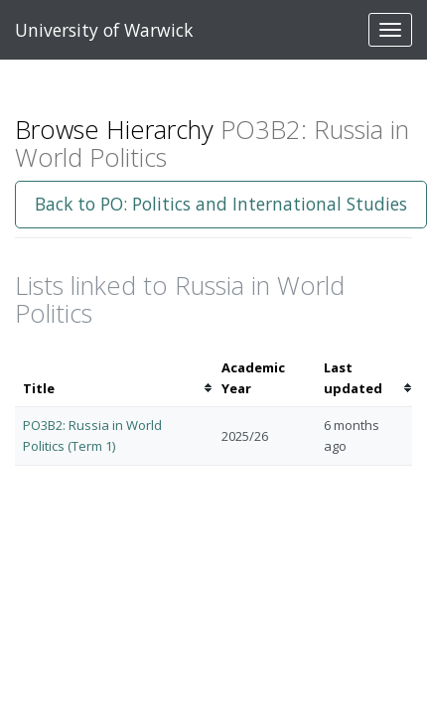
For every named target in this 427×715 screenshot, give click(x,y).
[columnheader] (114, 378)
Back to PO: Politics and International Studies (221, 203)
